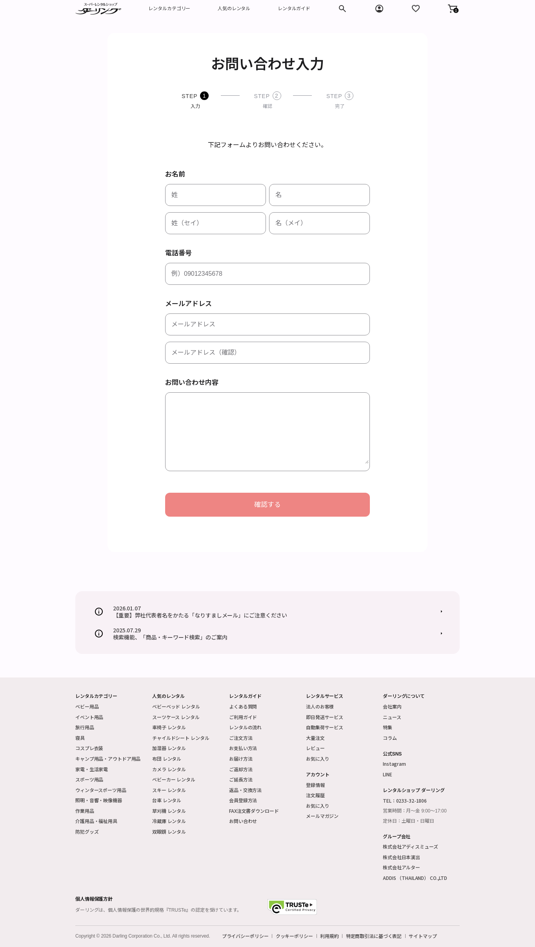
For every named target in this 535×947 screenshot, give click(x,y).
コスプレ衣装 (89, 748)
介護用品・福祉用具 (96, 821)
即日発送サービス (324, 717)
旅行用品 (84, 727)
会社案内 (392, 706)
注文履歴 (315, 795)
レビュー (315, 748)
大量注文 (315, 737)
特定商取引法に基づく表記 (374, 936)
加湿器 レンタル (169, 748)
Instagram (394, 763)
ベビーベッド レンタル (176, 706)
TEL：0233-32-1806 (405, 800)
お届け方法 (240, 758)
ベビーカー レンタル (173, 779)
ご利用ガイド (243, 717)
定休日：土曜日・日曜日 (408, 821)
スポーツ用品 (89, 779)
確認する (267, 504)
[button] (452, 8)
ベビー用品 (86, 706)
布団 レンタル (166, 758)
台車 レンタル (166, 800)
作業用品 (84, 810)
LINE (387, 774)
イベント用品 (89, 717)
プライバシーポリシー (245, 936)
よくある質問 (243, 706)
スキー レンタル (169, 790)
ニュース (392, 717)
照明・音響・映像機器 (98, 800)
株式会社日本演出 (401, 857)
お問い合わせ (243, 821)
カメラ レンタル (169, 769)
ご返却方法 (240, 769)
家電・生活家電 (91, 769)
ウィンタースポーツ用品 (100, 790)
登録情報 (315, 784)
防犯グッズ (86, 831)
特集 (387, 727)
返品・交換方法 (245, 790)
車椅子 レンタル (169, 727)
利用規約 (329, 936)
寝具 (80, 737)
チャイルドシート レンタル (180, 737)
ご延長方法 (240, 779)
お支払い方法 (243, 748)
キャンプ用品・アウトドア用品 (107, 758)
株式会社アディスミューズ (410, 846)
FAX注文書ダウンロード (254, 810)
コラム (390, 737)
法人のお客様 (320, 706)
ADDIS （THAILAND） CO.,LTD (415, 877)
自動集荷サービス (324, 727)
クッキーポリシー (294, 936)
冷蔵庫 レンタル (169, 821)
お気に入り (317, 758)
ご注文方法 (240, 737)
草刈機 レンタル (169, 810)
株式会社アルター (401, 867)
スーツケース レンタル (176, 717)
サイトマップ (423, 936)
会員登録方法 (243, 800)
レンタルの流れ (245, 727)
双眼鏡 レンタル (169, 831)
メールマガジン (322, 815)
